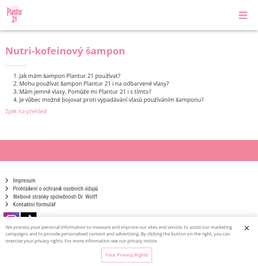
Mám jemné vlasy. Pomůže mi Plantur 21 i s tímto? (85, 91)
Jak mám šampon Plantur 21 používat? (69, 76)
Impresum (20, 180)
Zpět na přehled (26, 111)
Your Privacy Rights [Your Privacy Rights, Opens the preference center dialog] (126, 255)
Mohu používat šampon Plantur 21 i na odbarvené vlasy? (94, 83)
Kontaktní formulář (30, 204)
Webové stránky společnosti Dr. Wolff (51, 196)
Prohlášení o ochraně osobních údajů (51, 188)
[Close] (246, 228)
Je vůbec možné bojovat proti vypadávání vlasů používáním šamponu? (111, 100)
